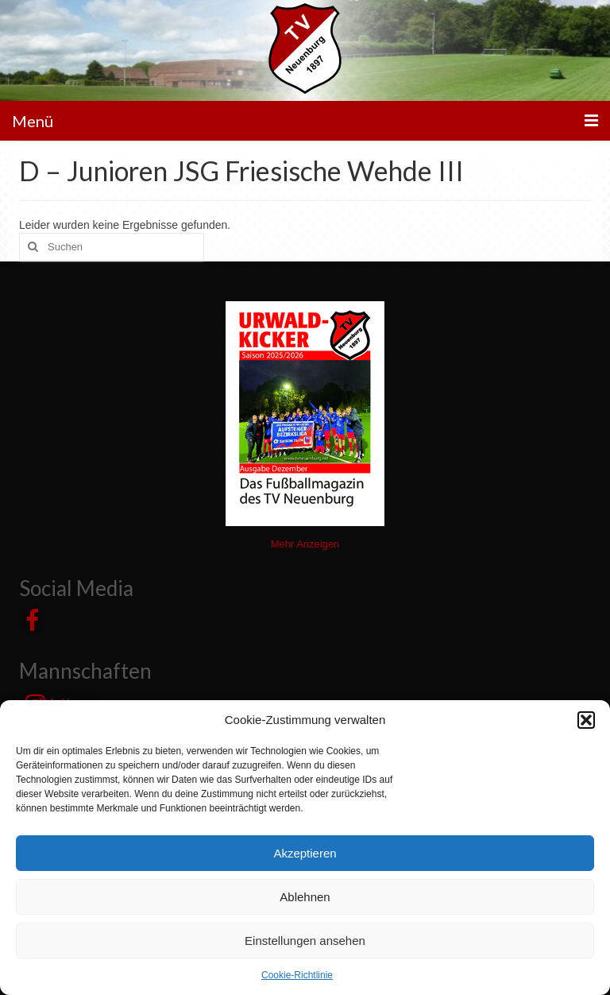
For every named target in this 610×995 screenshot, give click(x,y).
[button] (586, 720)
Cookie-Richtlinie (297, 975)
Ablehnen (305, 897)
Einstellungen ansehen (305, 940)
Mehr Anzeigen (305, 544)
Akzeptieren (304, 853)
